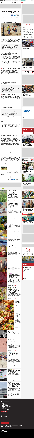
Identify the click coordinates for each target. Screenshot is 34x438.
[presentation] (33, 195)
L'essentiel (28, 24)
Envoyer (25, 278)
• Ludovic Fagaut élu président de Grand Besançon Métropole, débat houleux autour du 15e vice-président (28, 32)
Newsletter (4, 411)
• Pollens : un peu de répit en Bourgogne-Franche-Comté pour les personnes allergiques (28, 37)
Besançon (9, 202)
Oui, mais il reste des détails (27, 270)
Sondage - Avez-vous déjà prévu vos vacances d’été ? (28, 268)
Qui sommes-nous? (4, 404)
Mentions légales (4, 408)
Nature (9, 191)
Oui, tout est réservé (26, 269)
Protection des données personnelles (6, 406)
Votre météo (28, 243)
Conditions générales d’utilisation (6, 409)
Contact (3, 403)
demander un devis (5, 422)
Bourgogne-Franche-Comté (12, 190)
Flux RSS (3, 407)
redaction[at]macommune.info (5, 418)
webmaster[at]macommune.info (5, 427)
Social (14, 369)
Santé (11, 191)
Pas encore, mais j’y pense (27, 271)
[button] (31, 0)
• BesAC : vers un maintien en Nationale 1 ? (28, 35)
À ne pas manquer (28, 190)
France (9, 352)
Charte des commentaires (5, 405)
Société (11, 273)
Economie (11, 352)
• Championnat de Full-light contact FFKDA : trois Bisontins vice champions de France (28, 30)
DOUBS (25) (9, 382)
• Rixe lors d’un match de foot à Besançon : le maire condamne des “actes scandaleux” (28, 27)
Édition (18, 2)
